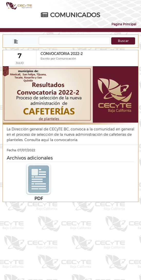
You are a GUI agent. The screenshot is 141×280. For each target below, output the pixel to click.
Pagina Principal (123, 24)
